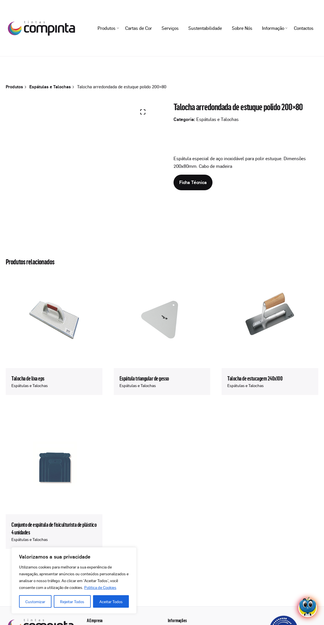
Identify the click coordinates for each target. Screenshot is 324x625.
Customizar (35, 601)
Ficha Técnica (193, 182)
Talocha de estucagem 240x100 (254, 378)
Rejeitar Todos (72, 601)
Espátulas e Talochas (217, 119)
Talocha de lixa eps (27, 378)
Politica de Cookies (100, 587)
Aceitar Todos (111, 601)
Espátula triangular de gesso (144, 378)
